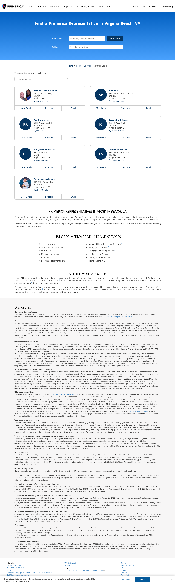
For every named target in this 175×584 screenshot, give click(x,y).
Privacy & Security (13, 565)
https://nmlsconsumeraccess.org (65, 394)
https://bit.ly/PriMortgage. (138, 411)
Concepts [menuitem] (41, 6)
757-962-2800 (118, 130)
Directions (50, 108)
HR (66, 568)
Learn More (125, 579)
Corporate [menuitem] (68, 6)
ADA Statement (70, 563)
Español (135, 6)
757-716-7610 (42, 190)
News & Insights (127, 565)
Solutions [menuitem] (54, 6)
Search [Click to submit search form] (116, 38)
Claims (144, 6)
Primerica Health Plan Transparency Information (84, 570)
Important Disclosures (15, 568)
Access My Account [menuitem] (86, 6)
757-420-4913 (118, 160)
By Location (57, 38)
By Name (56, 47)
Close (142, 579)
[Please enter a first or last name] (96, 47)
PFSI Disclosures (154, 6)
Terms (8, 570)
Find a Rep (125, 572)
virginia (87, 65)
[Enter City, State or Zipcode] (87, 38)
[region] (87, 580)
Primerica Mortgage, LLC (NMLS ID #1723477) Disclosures (29, 572)
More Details (26, 108)
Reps (78, 65)
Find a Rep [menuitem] (104, 6)
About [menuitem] (30, 6)
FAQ (122, 568)
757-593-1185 (118, 101)
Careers (67, 565)
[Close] (171, 579)
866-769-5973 (42, 130)
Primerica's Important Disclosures (119, 317)
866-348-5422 (42, 160)
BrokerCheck (168, 7)
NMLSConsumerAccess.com (17, 575)
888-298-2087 (42, 101)
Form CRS (125, 575)
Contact (124, 563)
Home (70, 65)
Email (73, 108)
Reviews (124, 570)
